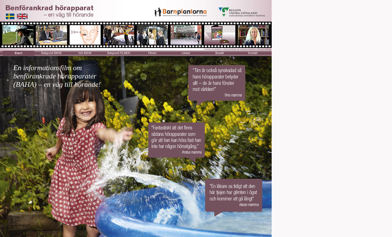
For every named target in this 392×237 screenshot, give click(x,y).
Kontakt (253, 53)
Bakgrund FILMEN (118, 53)
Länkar (186, 53)
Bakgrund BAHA (51, 53)
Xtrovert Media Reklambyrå (264, 50)
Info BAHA (84, 53)
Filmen (152, 53)
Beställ (219, 53)
